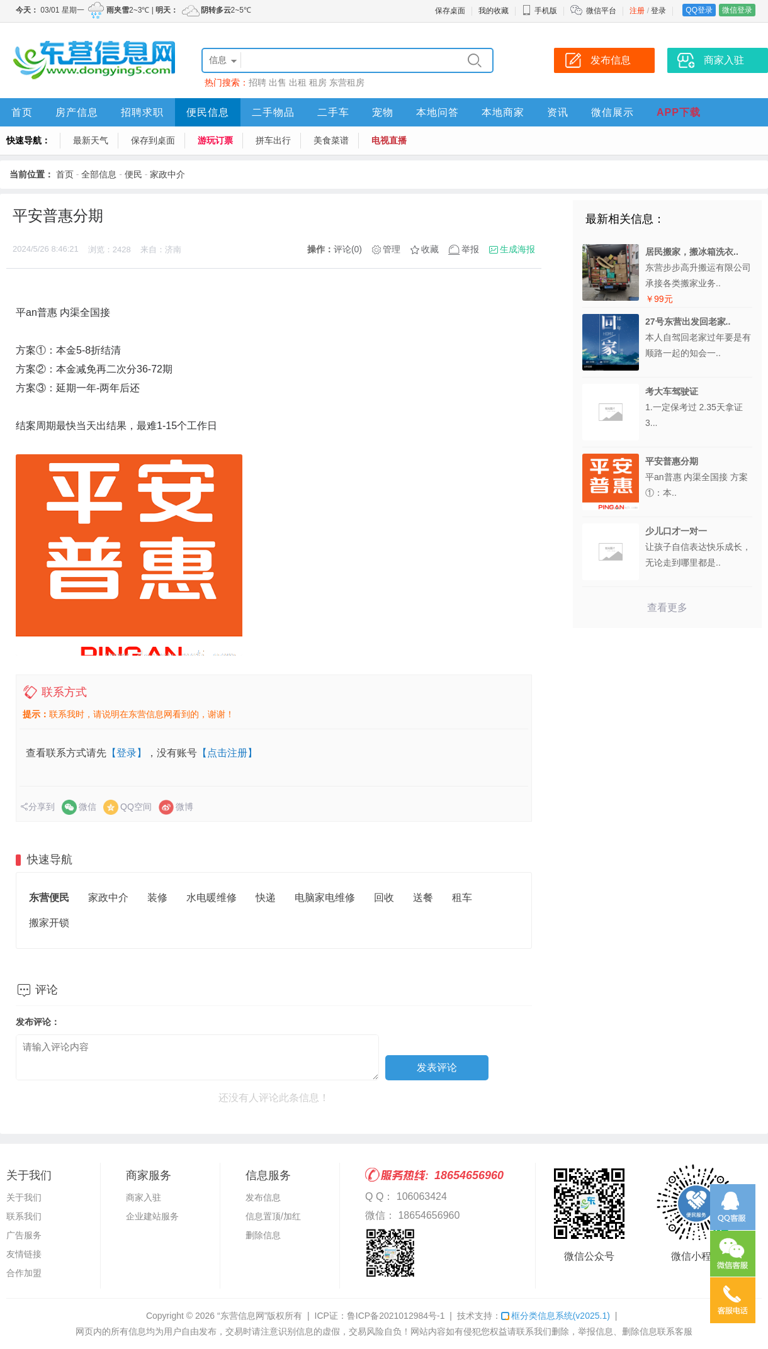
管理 (391, 249)
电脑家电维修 (325, 897)
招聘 (257, 82)
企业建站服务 (152, 1216)
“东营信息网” (242, 1316)
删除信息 (263, 1235)
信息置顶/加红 (273, 1216)
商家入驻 (143, 1197)
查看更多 (667, 607)
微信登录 (737, 10)
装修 (157, 897)
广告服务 (24, 1235)
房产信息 (76, 112)
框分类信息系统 (555, 1316)
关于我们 (24, 1197)
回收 (384, 897)
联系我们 (24, 1216)
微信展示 (612, 112)
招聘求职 (142, 112)
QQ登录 (699, 10)
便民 (133, 174)
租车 (462, 897)
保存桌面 (450, 10)
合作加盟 (24, 1273)
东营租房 (346, 82)
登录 (658, 10)
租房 (318, 82)
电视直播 (389, 140)
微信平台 (601, 10)
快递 (266, 897)
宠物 (382, 112)
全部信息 (98, 174)
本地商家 (503, 112)
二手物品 (273, 112)
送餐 (423, 897)
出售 (277, 82)
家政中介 (167, 174)
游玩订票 (215, 140)
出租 (298, 82)
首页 (22, 112)
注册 (637, 10)
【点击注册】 (227, 752)
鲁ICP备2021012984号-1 (396, 1316)
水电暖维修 (211, 897)
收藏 (430, 249)
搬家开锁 (49, 922)
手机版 (539, 10)
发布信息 (263, 1197)
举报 (470, 249)
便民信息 (207, 112)
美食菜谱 (331, 140)
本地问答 (437, 112)
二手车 (333, 112)
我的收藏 (493, 10)
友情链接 (24, 1254)
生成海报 (517, 249)
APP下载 (679, 112)
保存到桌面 (153, 140)
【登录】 (126, 752)
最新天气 (90, 140)
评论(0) (348, 249)
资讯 (557, 112)
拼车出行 (273, 140)
